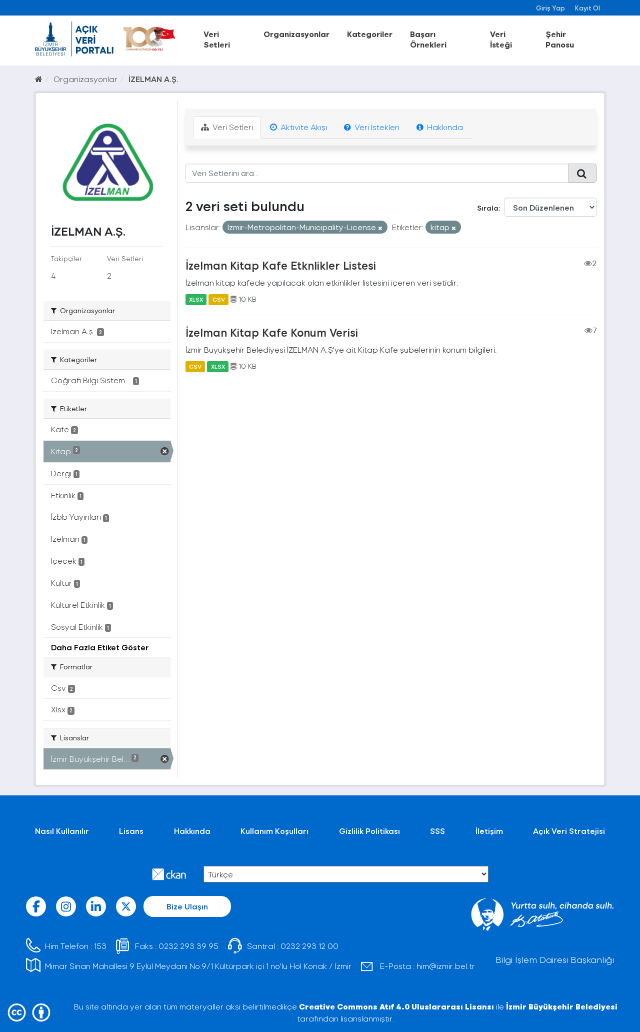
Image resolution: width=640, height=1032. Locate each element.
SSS (437, 830)
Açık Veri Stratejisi (569, 830)
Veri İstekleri (372, 127)
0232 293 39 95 (188, 945)
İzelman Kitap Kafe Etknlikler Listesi (281, 265)
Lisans (131, 830)
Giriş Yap (550, 8)
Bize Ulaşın (187, 906)
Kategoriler (369, 34)
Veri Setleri (217, 39)
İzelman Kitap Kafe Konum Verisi (272, 332)
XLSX (196, 299)
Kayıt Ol (587, 8)
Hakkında (439, 127)
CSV (218, 299)
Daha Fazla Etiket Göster (100, 647)
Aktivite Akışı (298, 127)
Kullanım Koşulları (274, 830)
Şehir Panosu (560, 39)
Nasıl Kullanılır (62, 830)
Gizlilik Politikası (369, 830)
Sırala (487, 208)
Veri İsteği (501, 39)
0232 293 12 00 (309, 945)
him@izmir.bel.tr (445, 965)
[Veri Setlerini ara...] (377, 173)
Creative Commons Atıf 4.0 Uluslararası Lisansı (396, 1006)
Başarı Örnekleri (428, 39)
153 (100, 945)
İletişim (489, 830)
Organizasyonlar (297, 34)
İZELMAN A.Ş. (153, 79)
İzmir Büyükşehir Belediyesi (562, 1006)
